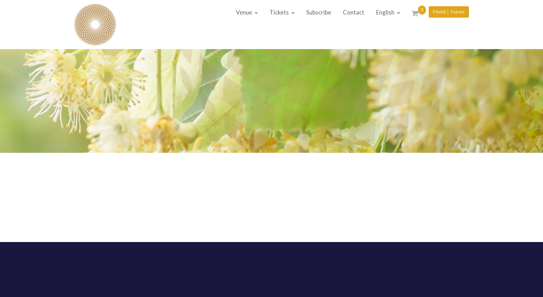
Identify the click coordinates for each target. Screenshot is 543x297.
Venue (244, 12)
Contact (353, 12)
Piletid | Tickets (449, 12)
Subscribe (318, 12)
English (385, 12)
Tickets (279, 12)
